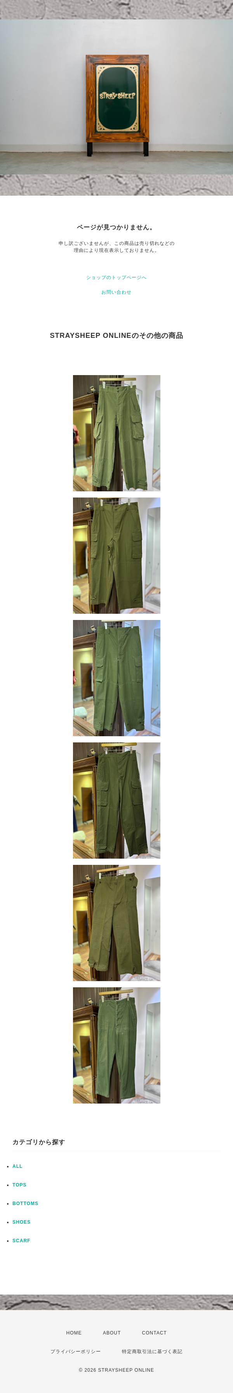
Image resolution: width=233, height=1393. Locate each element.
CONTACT (154, 1333)
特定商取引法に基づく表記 (152, 1351)
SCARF (21, 1240)
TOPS (19, 1185)
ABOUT (112, 1333)
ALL (17, 1166)
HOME (74, 1333)
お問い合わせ (116, 292)
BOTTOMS (25, 1203)
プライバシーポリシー (75, 1351)
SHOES (21, 1222)
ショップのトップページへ (116, 277)
